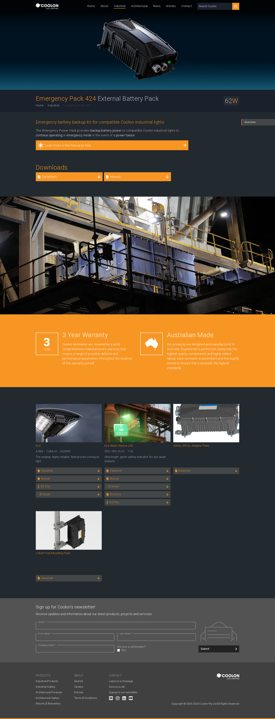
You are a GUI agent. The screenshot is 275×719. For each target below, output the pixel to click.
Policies (78, 692)
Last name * (126, 633)
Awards (78, 681)
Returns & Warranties (48, 703)
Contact (186, 6)
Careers (78, 686)
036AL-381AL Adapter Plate (191, 445)
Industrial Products (47, 681)
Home (91, 6)
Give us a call (117, 686)
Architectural (139, 6)
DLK (38, 445)
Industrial (120, 6)
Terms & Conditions (85, 698)
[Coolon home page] (47, 6)
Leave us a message (121, 681)
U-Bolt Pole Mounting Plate (53, 553)
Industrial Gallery (45, 686)
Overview (250, 122)
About (104, 6)
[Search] (235, 6)
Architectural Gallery (47, 698)
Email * (42, 622)
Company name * (46, 645)
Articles (171, 6)
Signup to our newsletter (123, 692)
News (156, 6)
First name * (44, 633)
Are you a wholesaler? (156, 648)
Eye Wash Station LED (119, 445)
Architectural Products (49, 692)
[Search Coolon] (214, 6)
